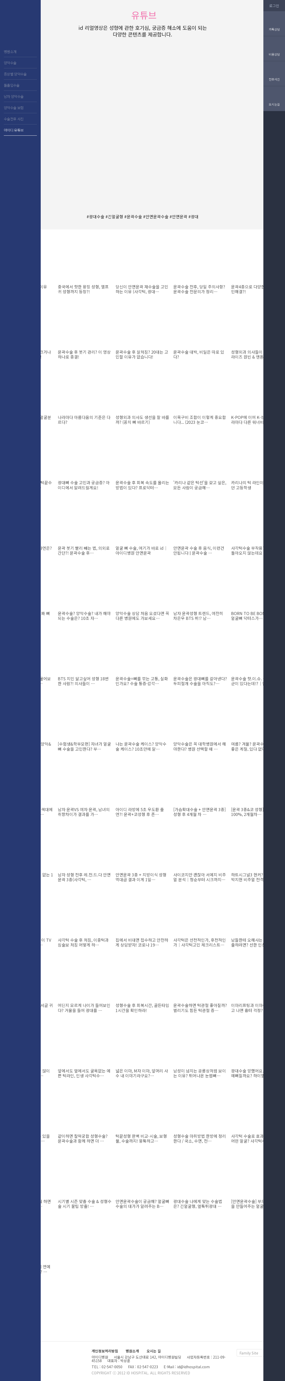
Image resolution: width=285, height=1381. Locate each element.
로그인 (274, 5)
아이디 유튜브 (13, 130)
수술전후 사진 (13, 118)
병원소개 (10, 51)
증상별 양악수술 (15, 73)
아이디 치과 (20, 25)
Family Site (248, 1353)
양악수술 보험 (13, 107)
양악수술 (10, 62)
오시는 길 (154, 1351)
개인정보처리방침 (105, 1351)
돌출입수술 (12, 85)
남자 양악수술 (13, 96)
